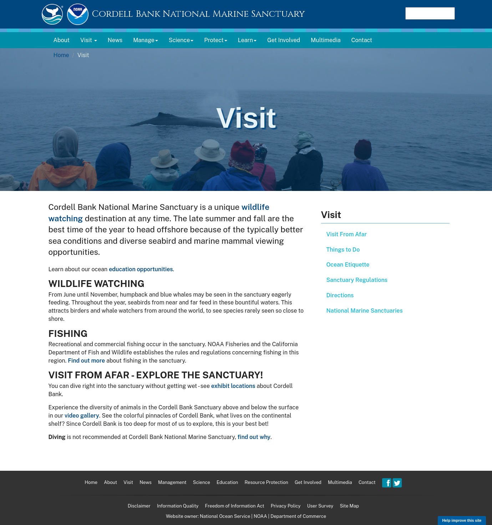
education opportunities (141, 269)
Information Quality (177, 506)
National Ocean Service (225, 516)
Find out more (86, 360)
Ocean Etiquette (348, 264)
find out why (254, 437)
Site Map (349, 506)
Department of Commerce (298, 516)
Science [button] (181, 40)
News (115, 40)
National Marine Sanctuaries (364, 310)
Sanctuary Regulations (356, 280)
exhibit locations (233, 386)
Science (201, 482)
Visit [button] (88, 40)
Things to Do (343, 249)
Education (227, 482)
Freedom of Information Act (234, 506)
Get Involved (283, 40)
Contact (361, 40)
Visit (128, 482)
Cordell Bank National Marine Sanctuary (198, 14)
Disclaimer (139, 506)
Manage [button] (145, 40)
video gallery (82, 415)
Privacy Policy (286, 506)
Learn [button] (247, 40)
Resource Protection (266, 482)
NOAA (260, 516)
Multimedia (325, 40)
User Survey (320, 506)
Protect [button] (215, 40)
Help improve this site (461, 520)
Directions (340, 295)
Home (61, 55)
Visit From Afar (346, 234)
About (62, 40)
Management (172, 482)
